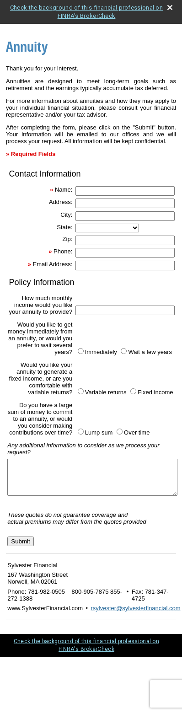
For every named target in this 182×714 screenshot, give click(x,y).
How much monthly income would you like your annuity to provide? (40, 305)
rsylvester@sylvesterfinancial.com (136, 615)
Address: (60, 202)
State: (64, 227)
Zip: (68, 239)
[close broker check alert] (170, 8)
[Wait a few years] (124, 351)
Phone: (63, 251)
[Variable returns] (81, 391)
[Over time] (120, 432)
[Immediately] (81, 351)
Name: (63, 189)
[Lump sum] (81, 432)
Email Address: (53, 264)
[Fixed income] (133, 391)
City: (66, 214)
